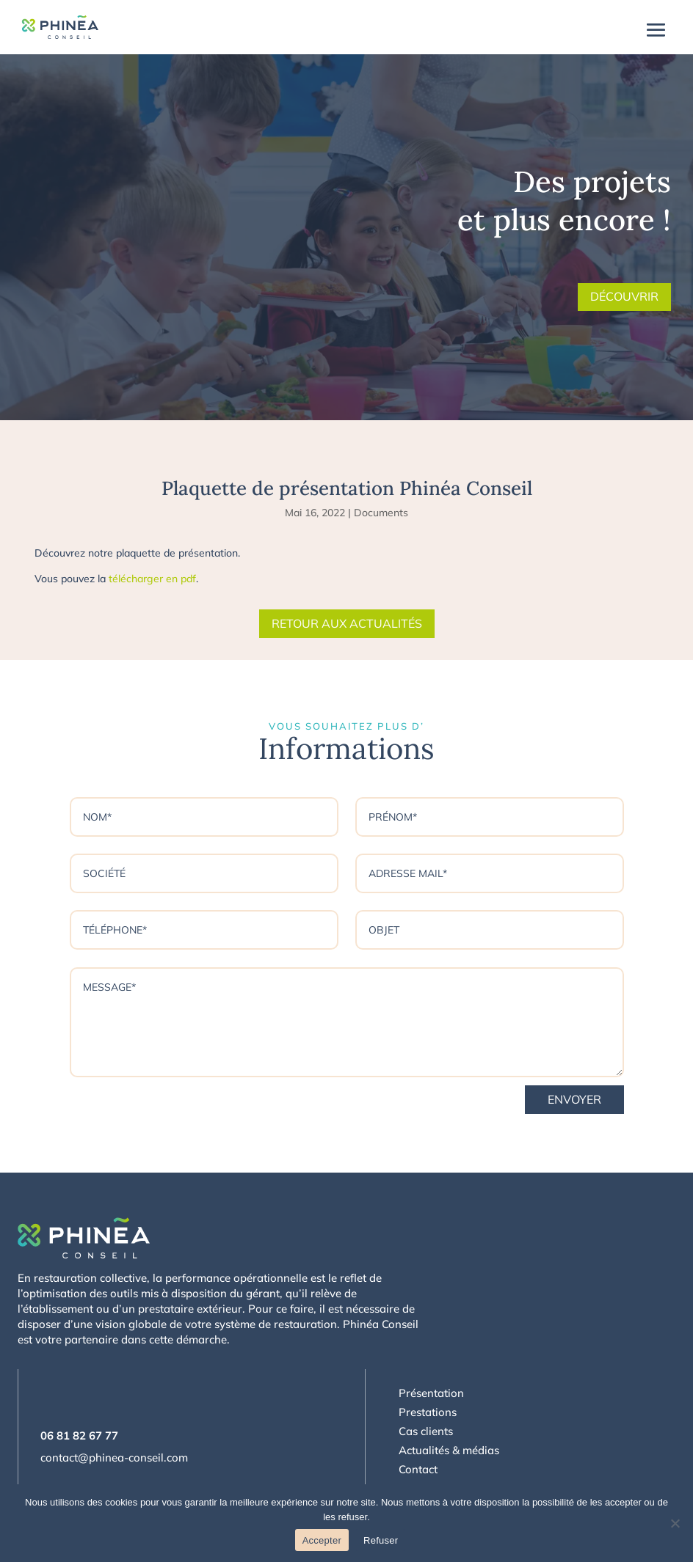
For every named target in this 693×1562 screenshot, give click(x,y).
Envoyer (574, 1099)
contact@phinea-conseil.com (114, 1457)
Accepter (321, 1540)
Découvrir (624, 296)
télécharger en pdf (152, 578)
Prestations (428, 1412)
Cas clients (426, 1431)
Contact (418, 1469)
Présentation (431, 1393)
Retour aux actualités (347, 623)
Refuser (380, 1540)
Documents (381, 512)
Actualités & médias (449, 1450)
